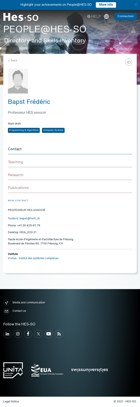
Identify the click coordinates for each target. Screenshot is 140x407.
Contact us (14, 311)
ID (129, 62)
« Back (12, 60)
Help (94, 16)
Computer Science (53, 130)
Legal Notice (11, 401)
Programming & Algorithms (23, 130)
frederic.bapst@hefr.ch (24, 218)
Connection (126, 16)
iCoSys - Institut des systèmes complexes (33, 258)
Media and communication (24, 303)
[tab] (70, 150)
